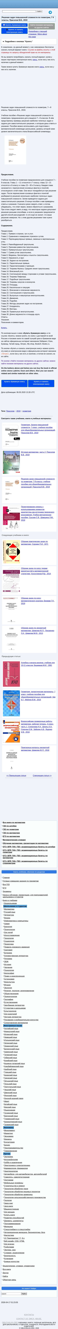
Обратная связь (9, 1280)
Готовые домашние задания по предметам (21, 881)
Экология (8, 988)
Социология (9, 941)
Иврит (6, 1101)
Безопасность (10, 1256)
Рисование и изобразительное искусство (21, 1020)
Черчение (8, 967)
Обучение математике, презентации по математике (25, 843)
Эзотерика (8, 1157)
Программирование (12, 1224)
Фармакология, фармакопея (16, 1168)
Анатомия (8, 950)
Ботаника (8, 953)
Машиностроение (11, 1209)
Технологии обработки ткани (16, 1189)
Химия (6, 924)
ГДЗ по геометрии (11, 829)
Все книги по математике (14, 822)
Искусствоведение (12, 935)
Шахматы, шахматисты (13, 1221)
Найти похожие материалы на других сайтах (41, 26)
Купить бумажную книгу (14, 381)
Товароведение (10, 1151)
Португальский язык (12, 1087)
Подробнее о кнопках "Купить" (19, 41)
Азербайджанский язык (14, 1066)
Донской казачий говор (13, 1098)
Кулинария (8, 1259)
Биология (8, 927)
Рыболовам (9, 1247)
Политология (9, 930)
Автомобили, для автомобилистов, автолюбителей (25, 1174)
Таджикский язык (11, 1125)
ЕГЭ (4, 888)
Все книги (7, 1269)
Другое (5, 1273)
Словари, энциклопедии (14, 1253)
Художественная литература (16, 956)
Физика (7, 918)
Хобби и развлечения (13, 1162)
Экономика (8, 1136)
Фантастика (9, 1235)
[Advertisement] (18, 89)
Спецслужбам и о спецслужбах (17, 1229)
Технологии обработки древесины (18, 1194)
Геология (8, 1200)
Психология (9, 970)
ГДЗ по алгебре (10, 826)
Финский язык (10, 1107)
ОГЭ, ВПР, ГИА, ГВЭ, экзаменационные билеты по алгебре (29, 847)
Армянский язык (11, 1052)
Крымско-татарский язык (14, 1063)
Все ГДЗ (6, 884)
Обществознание (11, 994)
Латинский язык (10, 1043)
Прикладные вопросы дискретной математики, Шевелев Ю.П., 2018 (35, 749)
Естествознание (11, 1002)
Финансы (8, 1139)
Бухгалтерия (9, 1142)
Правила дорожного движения (17, 947)
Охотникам (8, 1180)
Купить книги (9, 1215)
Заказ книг (8, 1203)
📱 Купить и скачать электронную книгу (14, 31)
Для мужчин (9, 1244)
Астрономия (9, 979)
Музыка (7, 985)
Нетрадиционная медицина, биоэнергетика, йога (24, 1232)
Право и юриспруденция (14, 976)
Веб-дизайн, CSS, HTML (14, 1241)
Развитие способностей (14, 1218)
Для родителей (10, 1014)
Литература (9, 915)
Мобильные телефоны (13, 1183)
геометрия (26, 411)
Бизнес (7, 1145)
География (8, 999)
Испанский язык (10, 1034)
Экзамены (7, 891)
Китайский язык (10, 1104)
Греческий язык (10, 1078)
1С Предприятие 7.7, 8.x (14, 1238)
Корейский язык (10, 1061)
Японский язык (10, 1095)
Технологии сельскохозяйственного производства (25, 1197)
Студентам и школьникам (15, 1008)
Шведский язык (10, 1093)
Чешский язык (10, 1090)
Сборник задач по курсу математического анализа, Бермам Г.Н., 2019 (38, 600)
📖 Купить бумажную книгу (14, 25)
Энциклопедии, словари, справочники (18, 1266)
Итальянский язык (11, 1040)
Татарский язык (10, 1055)
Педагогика (9, 944)
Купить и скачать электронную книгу (41, 383)
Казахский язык (10, 1075)
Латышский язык (11, 1081)
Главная (6, 878)
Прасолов (10, 411)
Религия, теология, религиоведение (19, 991)
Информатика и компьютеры (16, 921)
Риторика (8, 959)
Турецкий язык (10, 1072)
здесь (35, 60)
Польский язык (10, 1084)
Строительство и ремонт (14, 1186)
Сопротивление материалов (16, 1023)
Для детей (8, 932)
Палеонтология (10, 996)
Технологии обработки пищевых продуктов (22, 1192)
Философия (9, 973)
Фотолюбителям (11, 1160)
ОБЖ (6, 962)
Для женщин (9, 1212)
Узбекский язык (10, 1058)
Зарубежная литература (14, 1005)
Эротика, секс (10, 1250)
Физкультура (9, 982)
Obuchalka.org (10, 1323)
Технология (9, 938)
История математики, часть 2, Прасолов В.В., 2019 (38, 453)
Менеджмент (9, 1130)
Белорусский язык (11, 1049)
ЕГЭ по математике (11, 836)
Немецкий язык (10, 1037)
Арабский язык (10, 1069)
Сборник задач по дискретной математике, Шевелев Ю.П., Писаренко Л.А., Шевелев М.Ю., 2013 (37, 630)
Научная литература (12, 1017)
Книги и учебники (10, 900)
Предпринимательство (13, 1148)
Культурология (10, 1011)
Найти (5, 1276)
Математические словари (14, 840)
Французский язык (11, 1031)
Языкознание (9, 1110)
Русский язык (9, 912)
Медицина (8, 1227)
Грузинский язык (11, 1113)
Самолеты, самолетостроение (17, 1177)
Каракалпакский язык (13, 1122)
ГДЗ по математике (11, 833)
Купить (4, 328)
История (7, 964)
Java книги (8, 1206)
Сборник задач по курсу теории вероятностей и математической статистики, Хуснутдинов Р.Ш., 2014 (36, 571)
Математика (9, 909)
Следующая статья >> (42, 776)
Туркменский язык (11, 1119)
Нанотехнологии (11, 1171)
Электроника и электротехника (17, 1165)
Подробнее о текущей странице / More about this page (37, 34)
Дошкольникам (10, 903)
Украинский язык (11, 1046)
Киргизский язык (11, 1116)
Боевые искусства (11, 1261)
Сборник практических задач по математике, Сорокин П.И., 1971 (34, 543)
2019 (18, 411)
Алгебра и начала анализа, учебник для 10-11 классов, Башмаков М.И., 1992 (38, 664)
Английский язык (11, 1029)
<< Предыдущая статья (16, 776)
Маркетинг (8, 1133)
